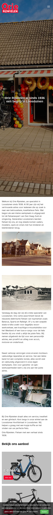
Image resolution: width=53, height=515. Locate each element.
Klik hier (8, 478)
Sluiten (44, 512)
